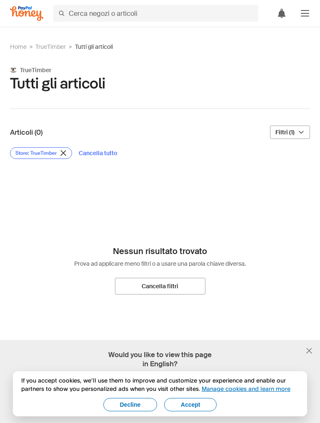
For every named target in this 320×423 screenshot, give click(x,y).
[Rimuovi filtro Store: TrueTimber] (41, 153)
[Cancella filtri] (160, 286)
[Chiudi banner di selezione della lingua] (309, 351)
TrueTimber (50, 46)
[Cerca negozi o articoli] (155, 13)
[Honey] (26, 13)
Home (18, 46)
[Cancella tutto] (98, 153)
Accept (190, 404)
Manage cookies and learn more (246, 388)
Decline (130, 404)
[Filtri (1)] (290, 132)
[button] (305, 13)
